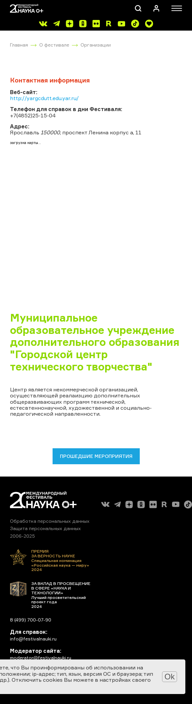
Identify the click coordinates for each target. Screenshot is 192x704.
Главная (19, 45)
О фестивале (54, 45)
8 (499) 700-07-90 (30, 620)
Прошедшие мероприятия (96, 456)
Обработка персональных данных (50, 521)
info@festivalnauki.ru (33, 638)
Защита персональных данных (45, 528)
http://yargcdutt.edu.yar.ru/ (44, 98)
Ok (169, 676)
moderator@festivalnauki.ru (40, 657)
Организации (96, 45)
